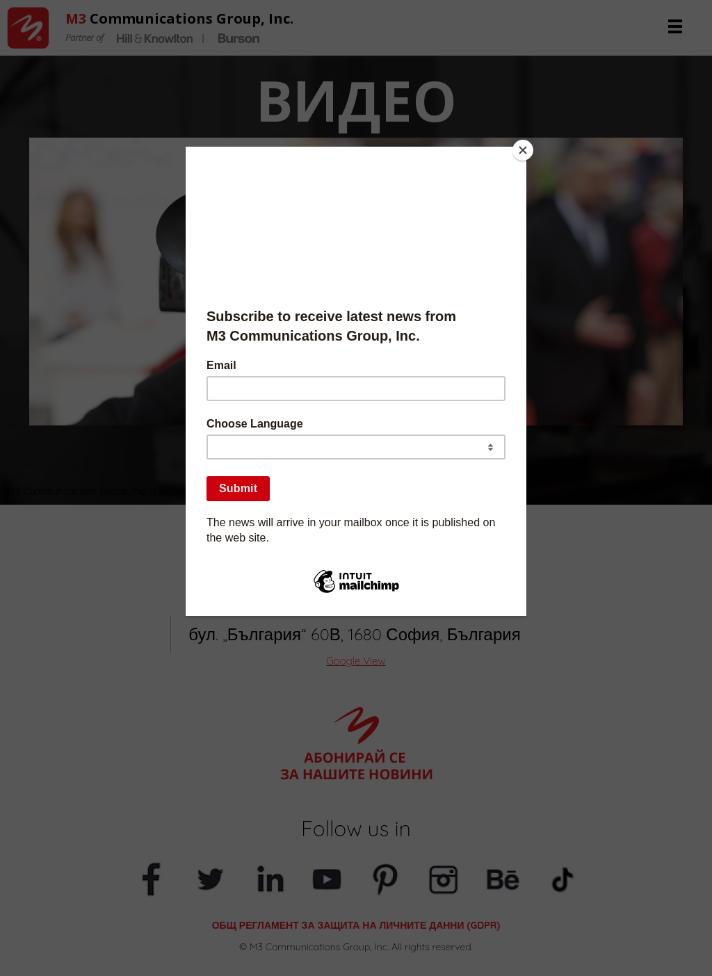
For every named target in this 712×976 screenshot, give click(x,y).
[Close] (522, 150)
